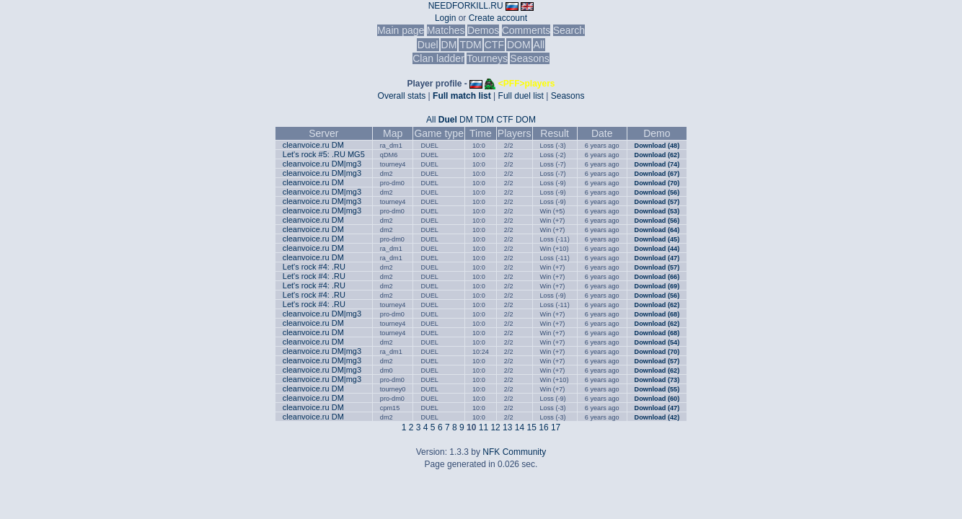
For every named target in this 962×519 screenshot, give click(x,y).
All (539, 44)
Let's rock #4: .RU (314, 266)
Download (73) (657, 379)
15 (532, 427)
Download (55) (657, 389)
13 (507, 427)
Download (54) (657, 342)
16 (543, 427)
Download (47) (657, 258)
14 (519, 427)
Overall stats (402, 96)
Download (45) (657, 239)
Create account (498, 18)
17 (555, 427)
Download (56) (657, 192)
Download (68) (657, 314)
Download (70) (657, 183)
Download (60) (657, 398)
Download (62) (657, 155)
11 (483, 427)
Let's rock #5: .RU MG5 (324, 154)
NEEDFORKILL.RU (465, 6)
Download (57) (657, 201)
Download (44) (657, 248)
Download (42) (657, 417)
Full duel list (521, 96)
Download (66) (657, 276)
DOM (519, 44)
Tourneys (487, 58)
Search (569, 30)
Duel (428, 44)
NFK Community (514, 452)
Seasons (529, 58)
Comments (526, 30)
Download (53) (657, 211)
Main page (400, 30)
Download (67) (657, 173)
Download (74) (657, 164)
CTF (494, 44)
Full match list (462, 96)
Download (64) (657, 230)
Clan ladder (438, 58)
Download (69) (657, 286)
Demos (483, 30)
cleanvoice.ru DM (313, 145)
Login (445, 18)
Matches (446, 30)
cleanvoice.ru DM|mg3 (322, 163)
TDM (470, 44)
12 (495, 427)
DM (449, 44)
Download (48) (657, 145)
